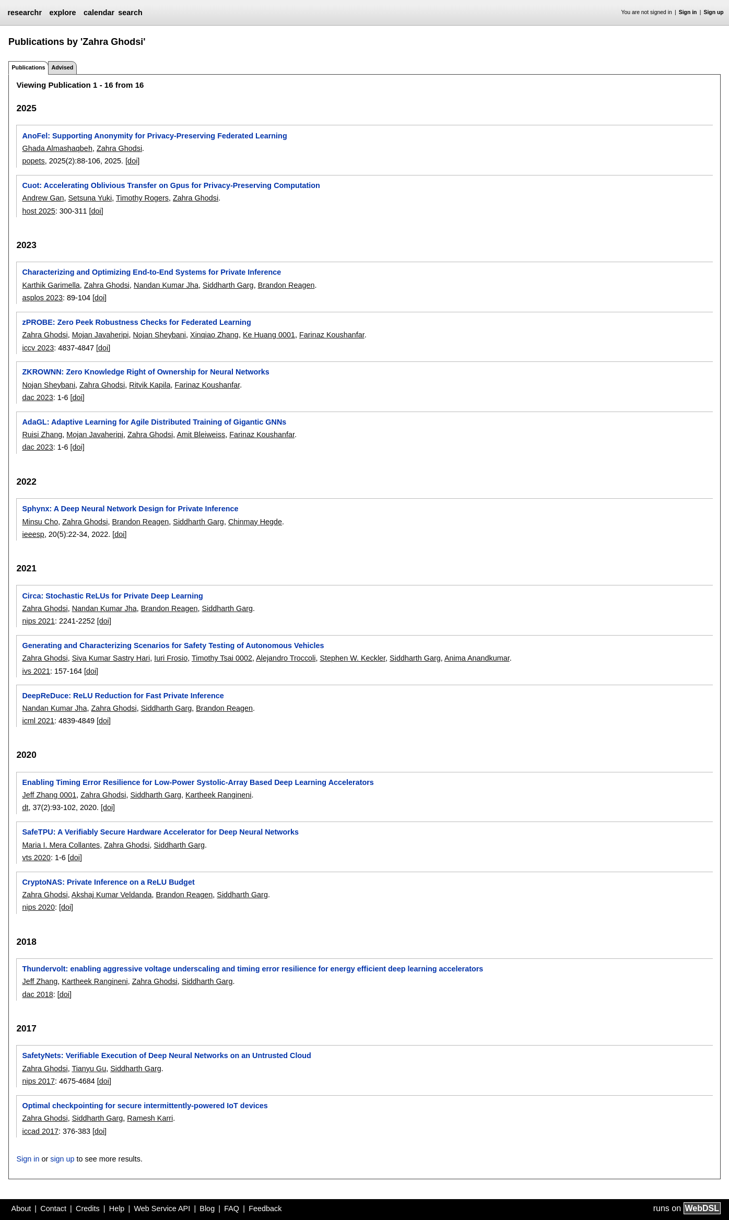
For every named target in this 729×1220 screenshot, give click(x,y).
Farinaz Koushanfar (331, 335)
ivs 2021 (36, 671)
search (130, 12)
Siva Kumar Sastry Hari (111, 658)
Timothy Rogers (142, 198)
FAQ (231, 1208)
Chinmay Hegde (255, 522)
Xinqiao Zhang (214, 335)
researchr (24, 12)
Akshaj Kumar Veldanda (112, 894)
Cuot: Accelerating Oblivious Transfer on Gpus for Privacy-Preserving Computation (171, 185)
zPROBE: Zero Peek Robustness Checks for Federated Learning (136, 322)
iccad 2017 (40, 1131)
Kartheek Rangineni (218, 795)
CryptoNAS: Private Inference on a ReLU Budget (108, 882)
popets (33, 161)
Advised (62, 67)
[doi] (132, 161)
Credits (88, 1208)
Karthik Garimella (50, 285)
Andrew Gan (43, 198)
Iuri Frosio (170, 658)
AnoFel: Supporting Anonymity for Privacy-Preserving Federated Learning (154, 136)
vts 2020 (36, 857)
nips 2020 (38, 907)
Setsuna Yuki (90, 198)
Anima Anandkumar (477, 658)
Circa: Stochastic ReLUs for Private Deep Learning (112, 596)
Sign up (714, 12)
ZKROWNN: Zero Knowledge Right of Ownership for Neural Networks (145, 372)
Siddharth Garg (228, 285)
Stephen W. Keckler (353, 658)
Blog (207, 1208)
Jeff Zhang (39, 981)
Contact (53, 1208)
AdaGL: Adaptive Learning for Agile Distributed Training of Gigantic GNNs (154, 422)
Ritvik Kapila (149, 385)
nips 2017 (38, 1081)
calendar (99, 12)
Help (117, 1208)
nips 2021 (38, 621)
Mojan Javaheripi (100, 335)
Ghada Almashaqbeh (57, 148)
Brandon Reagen (286, 285)
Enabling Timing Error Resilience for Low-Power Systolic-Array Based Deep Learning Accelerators (197, 782)
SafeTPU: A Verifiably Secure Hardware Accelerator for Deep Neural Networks (160, 832)
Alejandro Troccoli (285, 658)
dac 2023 (37, 397)
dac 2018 (37, 994)
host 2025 (38, 211)
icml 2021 (38, 721)
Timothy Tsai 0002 (222, 658)
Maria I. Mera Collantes (61, 845)
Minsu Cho (40, 522)
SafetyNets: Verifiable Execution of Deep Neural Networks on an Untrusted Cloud (166, 1055)
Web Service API (162, 1208)
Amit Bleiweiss (201, 434)
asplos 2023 (42, 298)
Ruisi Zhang (42, 434)
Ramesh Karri (150, 1118)
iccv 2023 (38, 348)
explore (62, 12)
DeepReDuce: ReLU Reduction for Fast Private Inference (123, 695)
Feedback (265, 1208)
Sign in (688, 12)
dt (25, 807)
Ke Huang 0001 (269, 335)
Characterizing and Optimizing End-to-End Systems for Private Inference (151, 272)
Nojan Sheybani (159, 335)
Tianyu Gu (89, 1068)
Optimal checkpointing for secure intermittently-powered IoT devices (144, 1105)
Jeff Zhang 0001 (49, 795)
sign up (62, 1159)
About (21, 1208)
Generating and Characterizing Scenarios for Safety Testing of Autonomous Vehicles (173, 645)
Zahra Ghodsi (119, 148)
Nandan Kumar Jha (166, 285)
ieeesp (33, 534)
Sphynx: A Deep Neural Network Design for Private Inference (130, 509)
